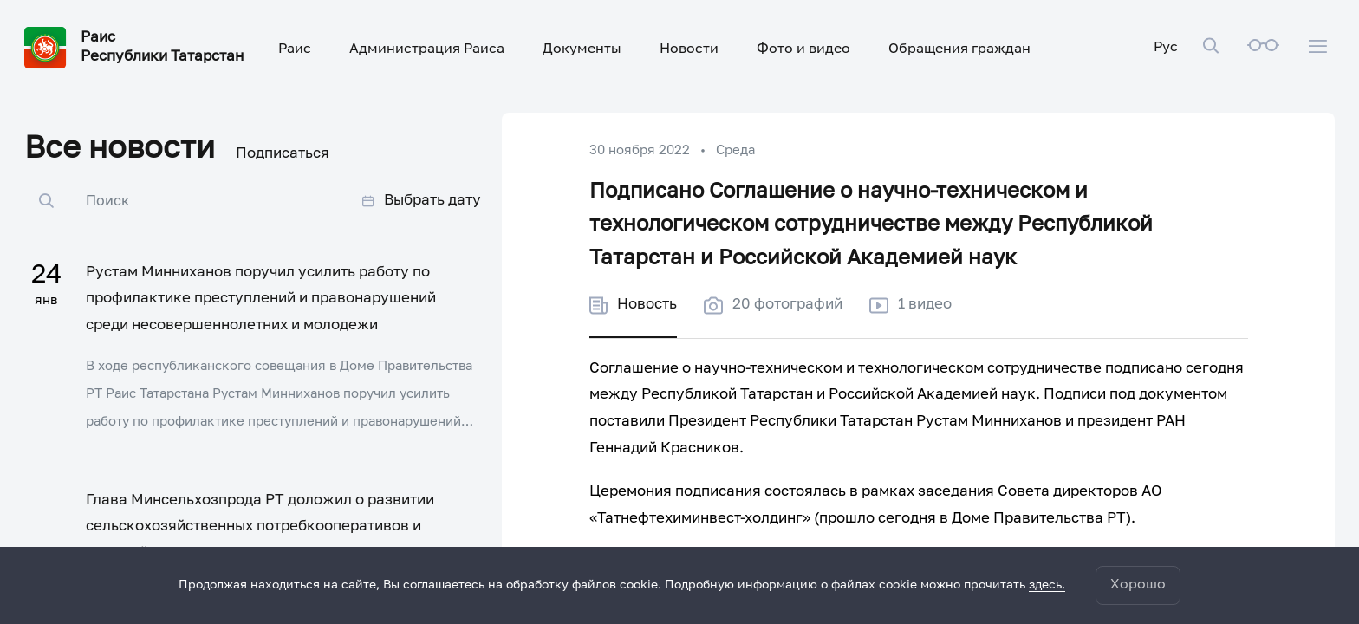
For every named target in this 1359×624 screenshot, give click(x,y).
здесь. (1047, 585)
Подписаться (282, 153)
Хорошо (1138, 585)
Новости (689, 49)
